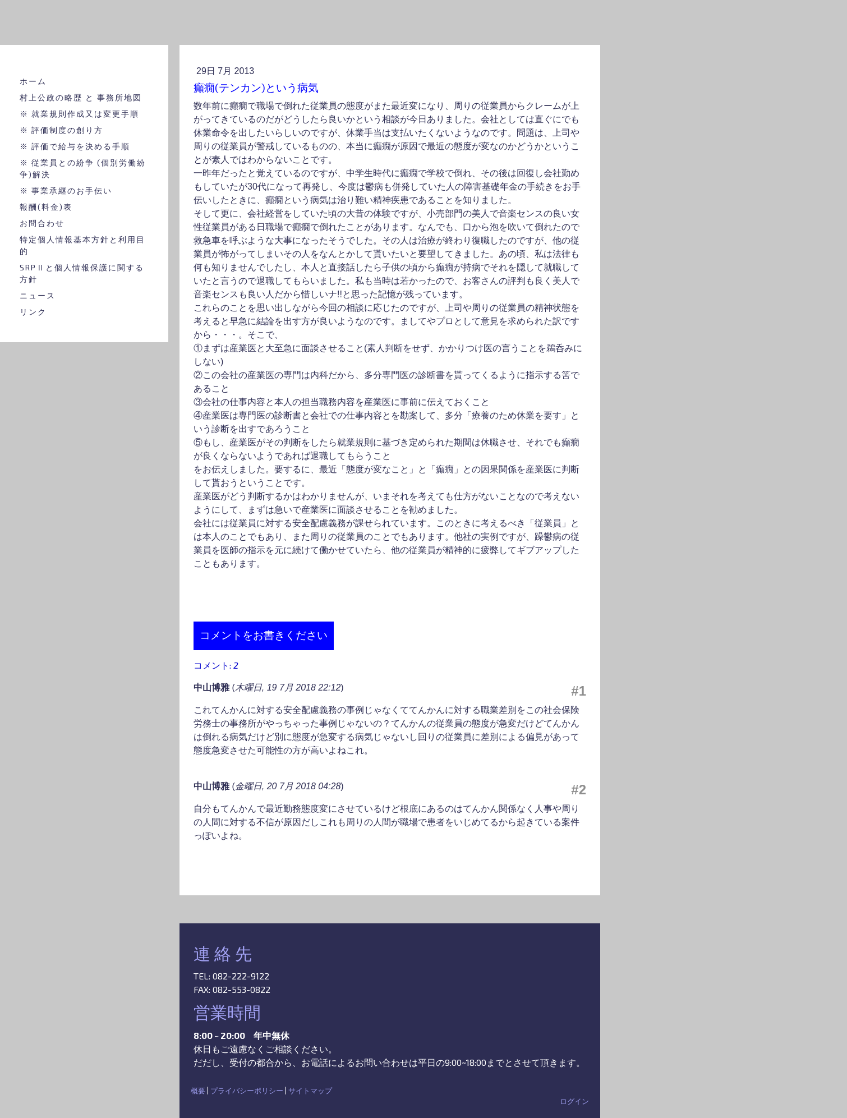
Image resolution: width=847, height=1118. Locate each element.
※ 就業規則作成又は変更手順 (79, 113)
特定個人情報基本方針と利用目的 (82, 245)
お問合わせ (42, 223)
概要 (198, 1090)
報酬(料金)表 (46, 206)
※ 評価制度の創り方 (61, 130)
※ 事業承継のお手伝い (66, 190)
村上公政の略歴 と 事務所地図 (81, 97)
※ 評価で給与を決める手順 (75, 146)
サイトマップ (310, 1090)
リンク (33, 311)
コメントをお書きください (264, 635)
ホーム (33, 81)
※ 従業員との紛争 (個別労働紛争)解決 (83, 168)
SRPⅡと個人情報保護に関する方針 (82, 273)
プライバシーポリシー (246, 1090)
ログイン (574, 1101)
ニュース (38, 295)
